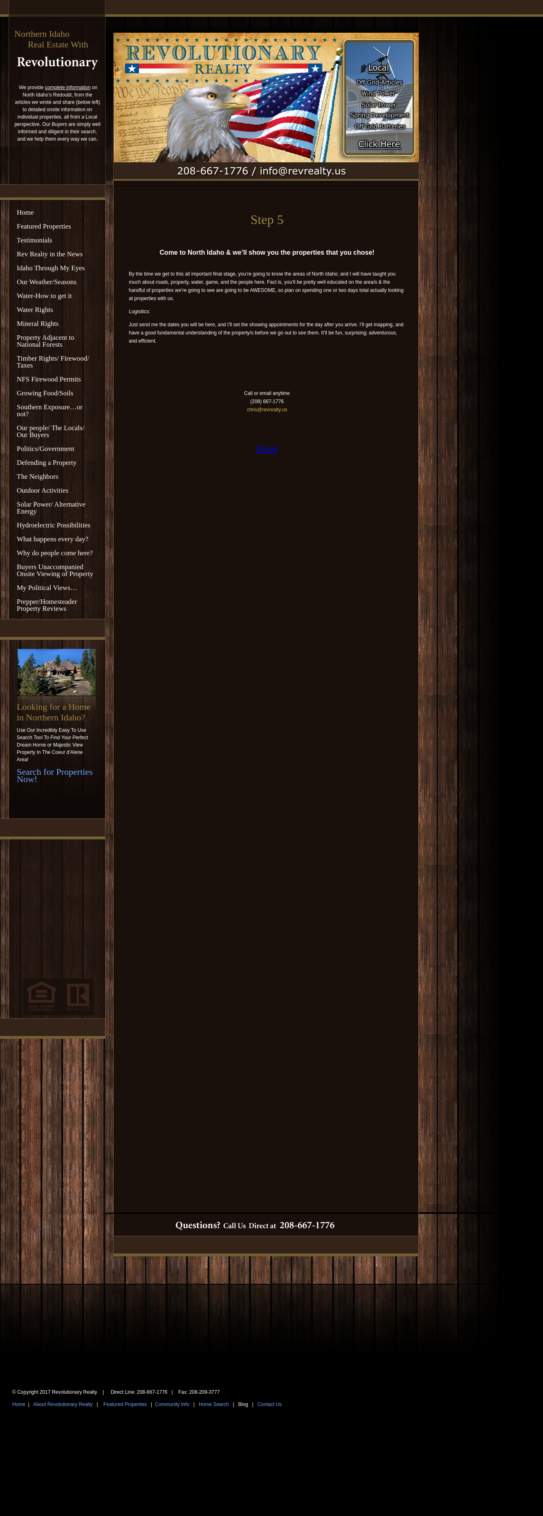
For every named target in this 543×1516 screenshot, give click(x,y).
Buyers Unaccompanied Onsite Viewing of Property (55, 570)
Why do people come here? (55, 553)
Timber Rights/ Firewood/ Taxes (53, 361)
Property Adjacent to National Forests (45, 341)
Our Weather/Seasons (46, 282)
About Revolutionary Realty (62, 1404)
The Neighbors (37, 476)
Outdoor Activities (42, 490)
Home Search (214, 1404)
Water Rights (35, 310)
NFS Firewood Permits (49, 379)
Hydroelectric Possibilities (53, 525)
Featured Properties (44, 226)
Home (25, 212)
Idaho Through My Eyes (51, 268)
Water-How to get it (44, 296)
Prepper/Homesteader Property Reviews (47, 605)
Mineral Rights (37, 323)
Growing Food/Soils (45, 393)
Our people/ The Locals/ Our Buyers (50, 431)
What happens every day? (52, 539)
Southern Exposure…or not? (50, 410)
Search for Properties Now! (55, 775)
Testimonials (34, 240)
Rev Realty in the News (50, 254)
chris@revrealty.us (267, 410)
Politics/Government (45, 449)
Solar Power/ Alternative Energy (51, 507)
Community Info (172, 1404)
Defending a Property (46, 462)
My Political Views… (47, 588)
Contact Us (270, 1404)
